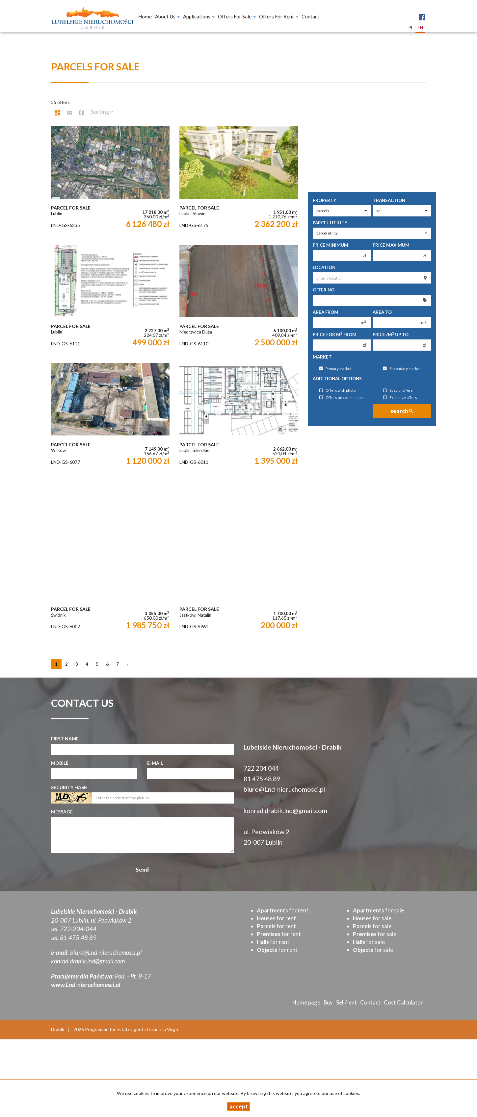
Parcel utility (330, 222)
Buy (328, 1002)
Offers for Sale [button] (237, 16)
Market (322, 357)
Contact (310, 16)
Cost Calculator (403, 1002)
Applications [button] (199, 16)
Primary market (335, 368)
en (420, 27)
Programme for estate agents (116, 1029)
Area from (325, 312)
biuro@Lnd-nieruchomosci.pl (284, 789)
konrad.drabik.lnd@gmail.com (285, 810)
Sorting (102, 111)
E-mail (155, 763)
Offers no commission (341, 397)
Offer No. (324, 289)
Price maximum (391, 245)
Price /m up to (391, 334)
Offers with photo (337, 390)
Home (145, 16)
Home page (306, 1002)
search (401, 411)
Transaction (389, 200)
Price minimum (330, 245)
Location (324, 267)
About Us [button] (167, 16)
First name (65, 738)
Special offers (398, 390)
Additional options (337, 378)
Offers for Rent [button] (278, 16)
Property (324, 200)
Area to (382, 312)
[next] (127, 664)
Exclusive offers (400, 397)
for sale (378, 910)
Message (62, 811)
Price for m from (335, 334)
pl (411, 27)
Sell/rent (346, 1002)
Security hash (69, 787)
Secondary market (402, 368)
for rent (282, 910)
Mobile (59, 763)
